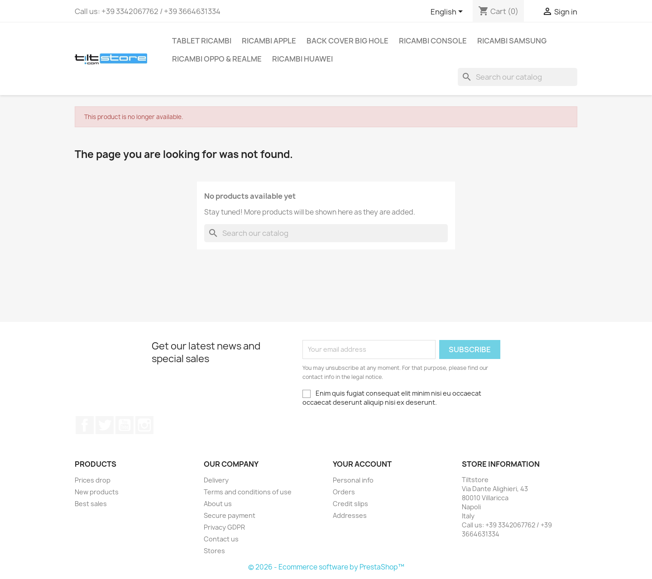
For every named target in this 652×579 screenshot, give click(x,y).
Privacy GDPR (224, 527)
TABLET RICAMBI (201, 41)
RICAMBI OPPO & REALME (217, 59)
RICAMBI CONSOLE (433, 41)
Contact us (221, 539)
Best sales (91, 503)
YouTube (124, 425)
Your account (362, 464)
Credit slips (350, 503)
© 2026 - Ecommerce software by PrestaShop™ (326, 567)
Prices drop (92, 480)
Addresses (350, 515)
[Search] (517, 77)
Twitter (105, 425)
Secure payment (229, 515)
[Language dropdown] (448, 12)
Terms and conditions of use (248, 492)
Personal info (353, 480)
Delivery (216, 480)
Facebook (85, 425)
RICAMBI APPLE (269, 41)
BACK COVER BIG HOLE (347, 41)
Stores (214, 550)
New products (97, 492)
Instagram (144, 425)
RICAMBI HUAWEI (302, 59)
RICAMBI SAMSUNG (512, 41)
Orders (344, 492)
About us (218, 503)
